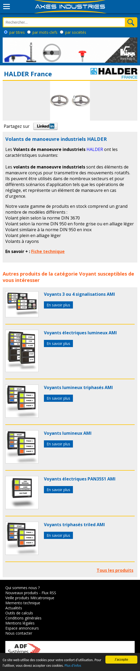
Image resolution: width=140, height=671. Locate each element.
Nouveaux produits (21, 592)
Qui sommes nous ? (22, 587)
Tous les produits (115, 570)
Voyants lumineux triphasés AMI (78, 387)
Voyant (87, 274)
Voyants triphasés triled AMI (74, 524)
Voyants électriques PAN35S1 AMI (80, 479)
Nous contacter (18, 633)
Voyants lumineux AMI (68, 433)
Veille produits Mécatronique (29, 597)
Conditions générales (23, 618)
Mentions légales (20, 623)
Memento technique (22, 602)
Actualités (13, 607)
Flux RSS (49, 592)
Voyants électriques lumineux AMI (80, 333)
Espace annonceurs (22, 628)
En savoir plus (58, 304)
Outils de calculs (19, 612)
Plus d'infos (72, 665)
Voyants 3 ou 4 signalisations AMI (79, 294)
